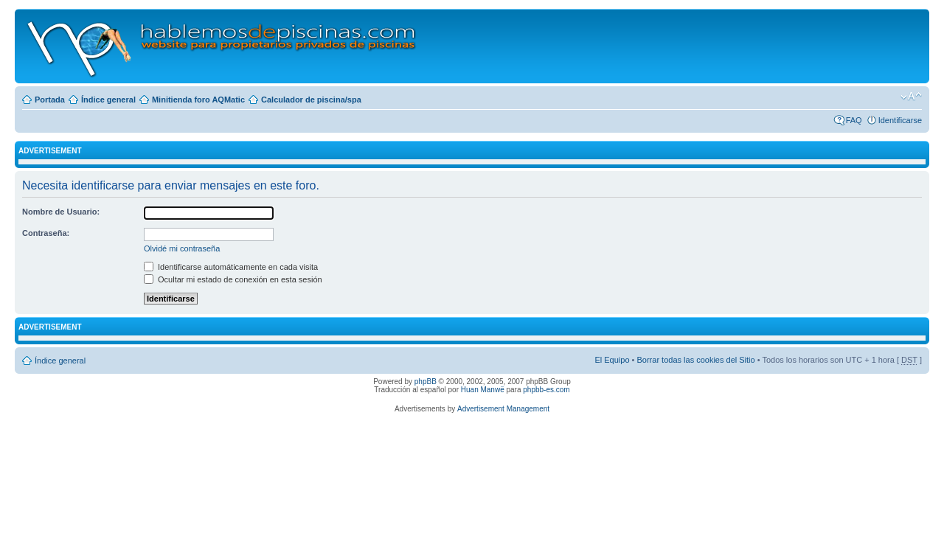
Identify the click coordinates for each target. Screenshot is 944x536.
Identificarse (900, 120)
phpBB (425, 381)
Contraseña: (45, 233)
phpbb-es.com (546, 390)
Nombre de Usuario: (61, 211)
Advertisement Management (503, 409)
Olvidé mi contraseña (182, 248)
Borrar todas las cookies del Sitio (695, 359)
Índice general (108, 99)
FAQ (854, 120)
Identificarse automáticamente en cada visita (231, 266)
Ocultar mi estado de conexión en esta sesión (233, 279)
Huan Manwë (482, 390)
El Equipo (611, 359)
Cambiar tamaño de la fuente (911, 96)
